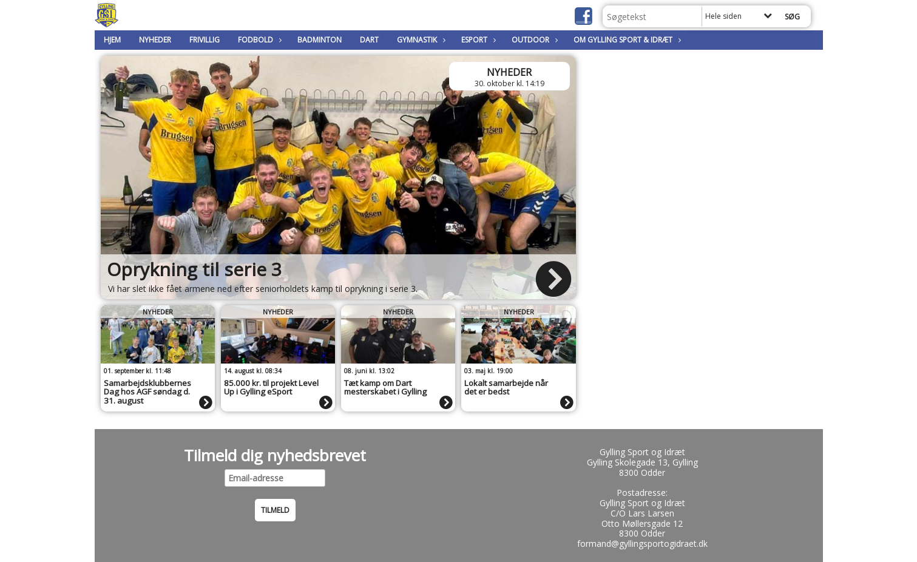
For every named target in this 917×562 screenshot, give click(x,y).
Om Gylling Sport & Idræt (626, 40)
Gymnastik (420, 40)
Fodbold (258, 40)
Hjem (112, 40)
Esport (477, 40)
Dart (369, 40)
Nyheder (155, 40)
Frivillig (204, 40)
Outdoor (533, 40)
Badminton (319, 40)
